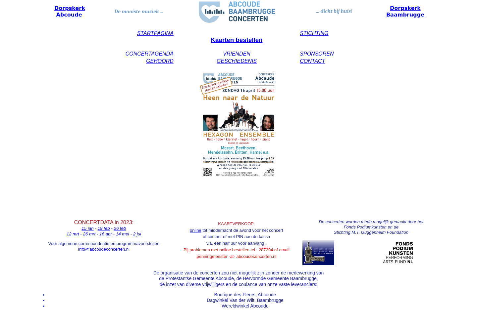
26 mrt (89, 233)
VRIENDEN (236, 54)
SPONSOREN (317, 54)
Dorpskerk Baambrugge (405, 11)
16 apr (105, 233)
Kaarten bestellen (237, 39)
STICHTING (314, 33)
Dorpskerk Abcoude (69, 11)
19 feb (104, 228)
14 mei (122, 233)
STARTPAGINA (155, 33)
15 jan (87, 228)
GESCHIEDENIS (237, 61)
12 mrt (73, 233)
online (195, 230)
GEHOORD (160, 61)
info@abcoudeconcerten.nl (104, 249)
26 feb (120, 228)
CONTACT (312, 61)
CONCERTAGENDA (150, 54)
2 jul (137, 233)
